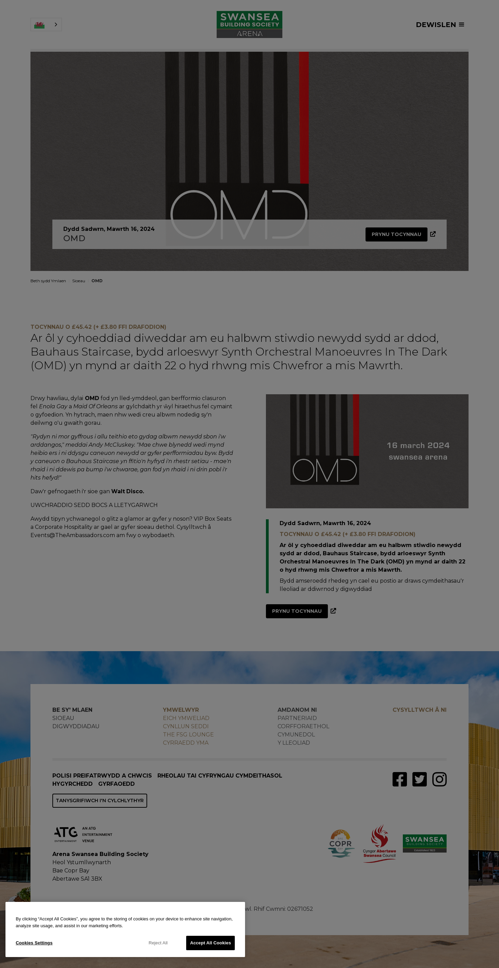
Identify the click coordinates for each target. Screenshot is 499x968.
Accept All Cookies (210, 942)
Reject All (158, 942)
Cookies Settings (34, 942)
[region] (125, 929)
